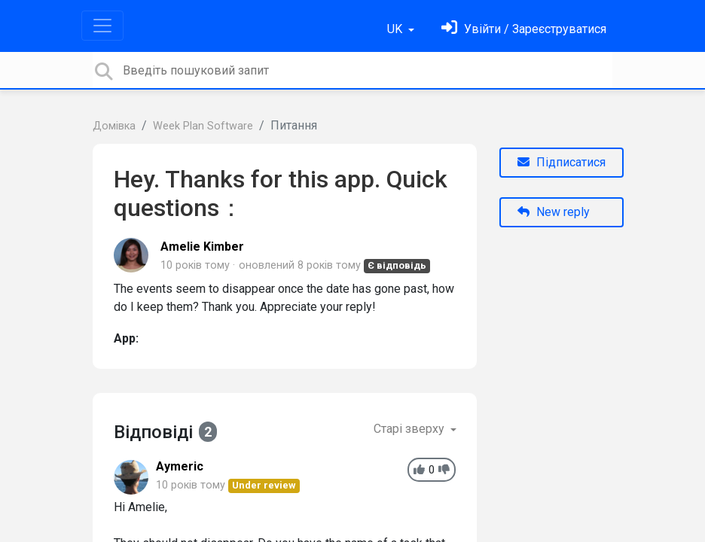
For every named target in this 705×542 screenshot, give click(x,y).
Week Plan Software (203, 126)
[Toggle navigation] (102, 26)
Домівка (114, 126)
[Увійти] (523, 29)
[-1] (444, 470)
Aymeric (179, 466)
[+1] (419, 470)
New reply (553, 212)
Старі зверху (410, 429)
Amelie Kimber (202, 246)
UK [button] (396, 29)
